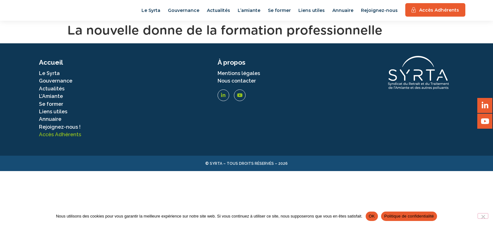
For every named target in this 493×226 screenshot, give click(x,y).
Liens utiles (311, 13)
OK (372, 216)
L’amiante (249, 13)
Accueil (51, 69)
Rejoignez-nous (379, 13)
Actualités (218, 13)
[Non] (483, 216)
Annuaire (342, 13)
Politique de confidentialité (409, 216)
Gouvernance (183, 13)
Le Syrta (150, 13)
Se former (279, 13)
